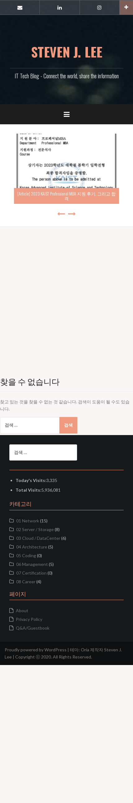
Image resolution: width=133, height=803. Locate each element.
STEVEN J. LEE (66, 51)
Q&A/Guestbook (32, 628)
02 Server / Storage (35, 529)
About (22, 610)
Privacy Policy (29, 619)
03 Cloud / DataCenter (38, 538)
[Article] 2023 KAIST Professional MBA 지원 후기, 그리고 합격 (66, 195)
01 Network (27, 520)
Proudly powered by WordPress (35, 649)
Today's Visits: (31, 480)
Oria (85, 649)
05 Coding (26, 555)
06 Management (32, 564)
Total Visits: (28, 490)
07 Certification (31, 573)
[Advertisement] (66, 293)
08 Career (25, 581)
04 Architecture (31, 546)
